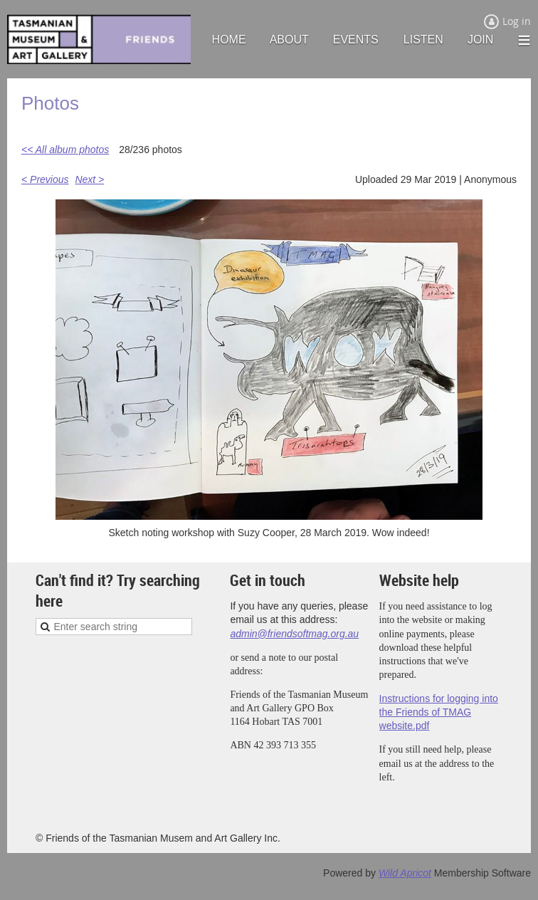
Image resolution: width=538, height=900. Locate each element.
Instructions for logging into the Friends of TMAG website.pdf (438, 712)
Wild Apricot (405, 873)
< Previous (45, 179)
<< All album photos (65, 149)
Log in (516, 21)
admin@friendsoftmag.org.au (294, 633)
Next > (89, 179)
